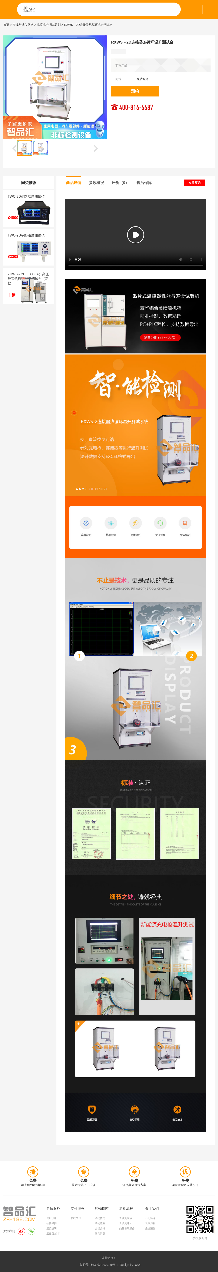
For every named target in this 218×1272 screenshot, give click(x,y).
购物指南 (100, 1218)
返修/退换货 (53, 1233)
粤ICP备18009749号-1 (104, 1264)
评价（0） (120, 183)
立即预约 (195, 182)
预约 (135, 91)
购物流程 (100, 1223)
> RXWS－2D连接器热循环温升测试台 (87, 24)
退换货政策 (125, 1218)
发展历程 (150, 1223)
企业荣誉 (150, 1228)
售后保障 (144, 183)
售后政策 (51, 1218)
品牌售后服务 (127, 1228)
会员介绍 (100, 1228)
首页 (6, 24)
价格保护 (51, 1223)
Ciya (138, 1264)
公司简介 (150, 1218)
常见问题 (100, 1233)
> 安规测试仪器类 (21, 24)
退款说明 (51, 1228)
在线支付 (76, 1218)
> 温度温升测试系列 (47, 24)
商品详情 (73, 183)
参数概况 (96, 183)
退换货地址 (125, 1223)
